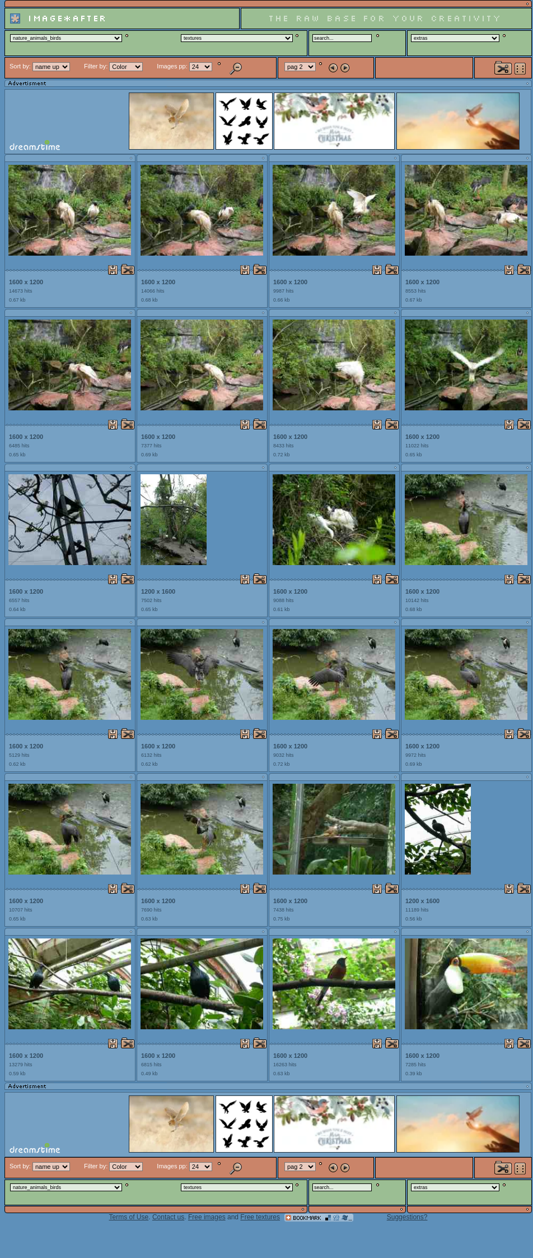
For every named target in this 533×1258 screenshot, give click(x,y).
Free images (207, 1217)
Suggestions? (407, 1217)
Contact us (168, 1217)
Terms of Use (129, 1217)
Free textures (260, 1217)
